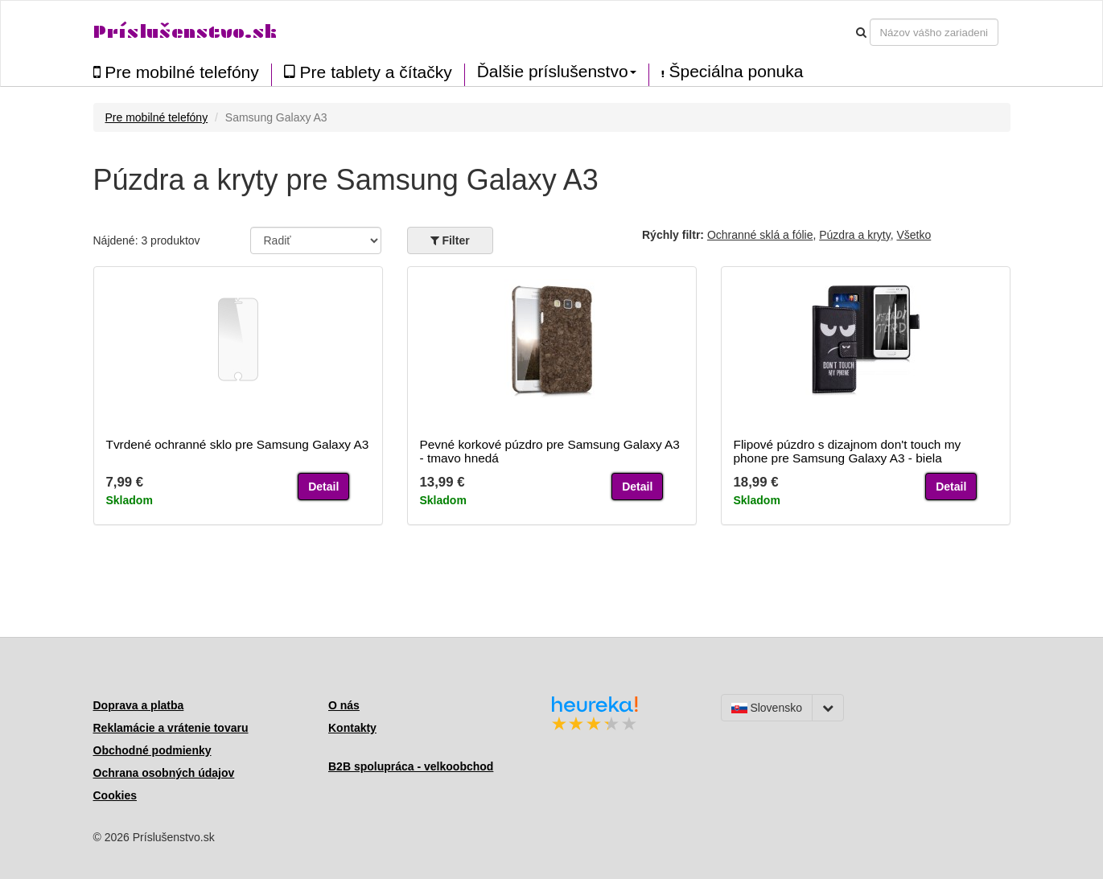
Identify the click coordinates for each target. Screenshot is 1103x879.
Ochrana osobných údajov (164, 772)
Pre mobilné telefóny (176, 72)
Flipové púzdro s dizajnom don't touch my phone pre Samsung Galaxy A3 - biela (847, 451)
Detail (323, 486)
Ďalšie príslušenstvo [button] (556, 72)
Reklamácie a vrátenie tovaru (171, 727)
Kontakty (352, 727)
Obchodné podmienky (152, 750)
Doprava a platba (138, 705)
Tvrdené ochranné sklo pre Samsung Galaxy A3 (237, 444)
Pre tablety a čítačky (368, 72)
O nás (344, 705)
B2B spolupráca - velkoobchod (410, 766)
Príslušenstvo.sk (185, 32)
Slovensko (766, 707)
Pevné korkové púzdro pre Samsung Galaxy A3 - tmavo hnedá (550, 451)
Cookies (115, 795)
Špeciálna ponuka (732, 72)
